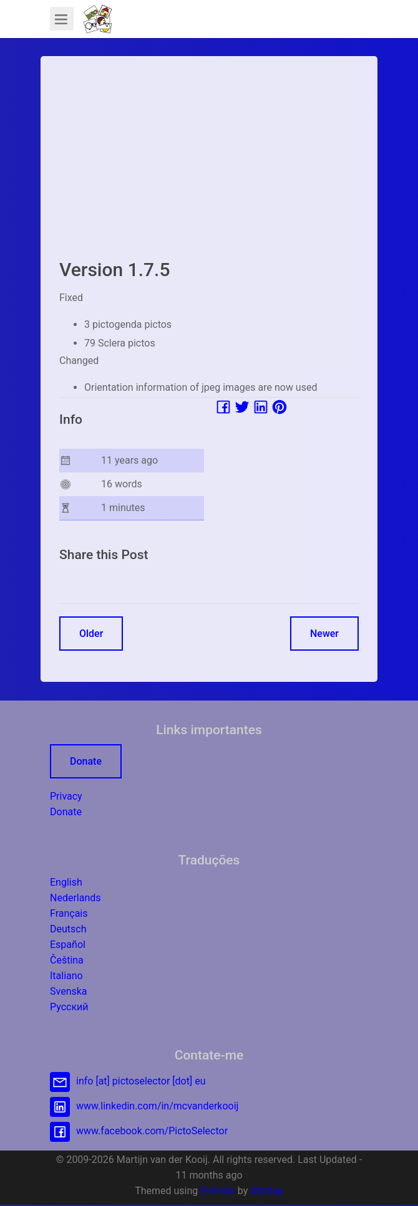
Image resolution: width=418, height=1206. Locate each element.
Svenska (68, 991)
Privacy (66, 796)
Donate (86, 761)
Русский (69, 1007)
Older (91, 633)
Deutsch (68, 929)
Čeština (67, 960)
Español (67, 944)
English (66, 882)
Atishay (266, 1191)
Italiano (66, 976)
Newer (324, 633)
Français (69, 913)
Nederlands (75, 898)
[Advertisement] (209, 162)
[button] (97, 18)
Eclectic (217, 1191)
